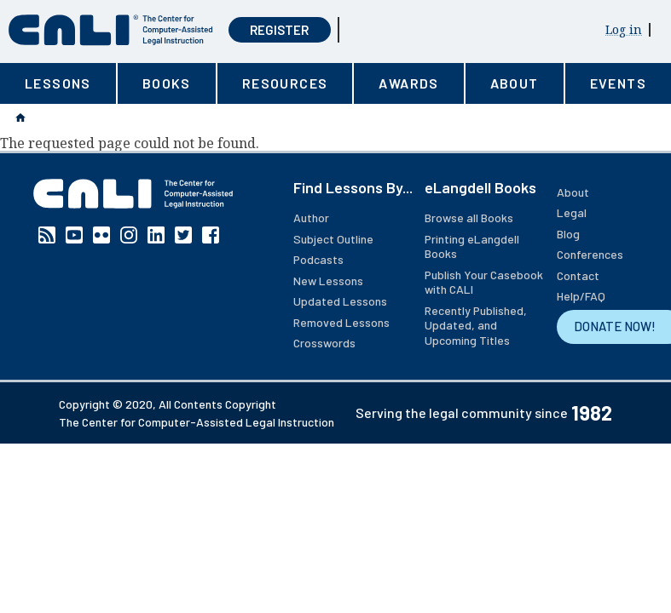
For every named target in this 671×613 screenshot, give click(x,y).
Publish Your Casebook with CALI (484, 282)
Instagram (128, 234)
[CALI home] (111, 30)
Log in (623, 29)
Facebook (210, 234)
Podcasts (318, 259)
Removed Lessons (341, 322)
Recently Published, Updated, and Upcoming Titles (476, 325)
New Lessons (328, 280)
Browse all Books (469, 217)
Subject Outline (333, 239)
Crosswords (324, 342)
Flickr (101, 234)
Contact (578, 275)
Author (311, 217)
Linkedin (156, 234)
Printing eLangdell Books (472, 246)
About (573, 192)
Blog (568, 233)
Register (279, 29)
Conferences (590, 254)
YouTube (74, 234)
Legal (572, 212)
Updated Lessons (340, 301)
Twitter (183, 234)
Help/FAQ (581, 296)
